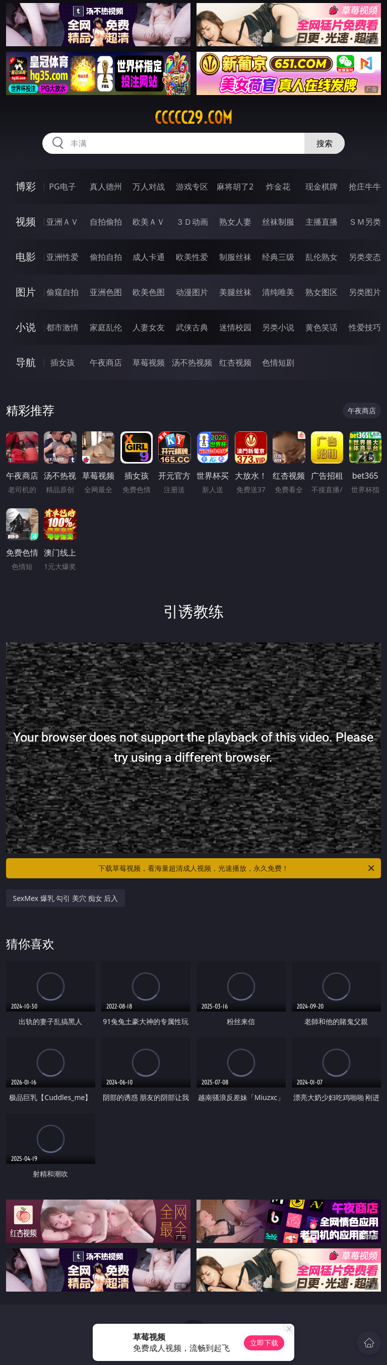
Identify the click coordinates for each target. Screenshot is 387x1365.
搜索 (324, 143)
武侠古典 (192, 327)
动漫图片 (192, 292)
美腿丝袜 (235, 292)
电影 (26, 256)
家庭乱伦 (106, 327)
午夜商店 (106, 362)
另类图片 (365, 292)
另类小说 (278, 327)
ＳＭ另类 (365, 221)
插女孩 (62, 362)
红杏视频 (235, 362)
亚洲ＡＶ (62, 221)
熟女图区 (321, 292)
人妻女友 (149, 327)
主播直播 (321, 221)
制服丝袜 (235, 256)
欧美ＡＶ (149, 221)
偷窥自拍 (62, 292)
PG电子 (62, 186)
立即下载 (264, 1342)
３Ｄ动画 (192, 221)
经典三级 (278, 256)
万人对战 (149, 186)
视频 (26, 221)
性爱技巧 (365, 327)
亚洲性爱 (62, 256)
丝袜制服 (278, 221)
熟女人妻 (235, 221)
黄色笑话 (321, 327)
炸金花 (278, 186)
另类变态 (365, 256)
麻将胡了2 (235, 186)
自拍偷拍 (106, 221)
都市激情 (62, 327)
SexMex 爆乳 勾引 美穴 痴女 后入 (65, 898)
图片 (26, 292)
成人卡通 (149, 256)
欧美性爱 (192, 256)
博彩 (26, 186)
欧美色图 (149, 292)
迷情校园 (235, 327)
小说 (26, 327)
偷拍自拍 (106, 256)
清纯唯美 (278, 292)
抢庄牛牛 (365, 186)
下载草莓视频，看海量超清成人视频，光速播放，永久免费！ (237, 868)
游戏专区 (192, 186)
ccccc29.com (193, 118)
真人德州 (106, 186)
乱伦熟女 (321, 256)
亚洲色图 (106, 292)
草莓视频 (149, 362)
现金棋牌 (321, 186)
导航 (26, 362)
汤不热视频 (192, 362)
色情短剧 (278, 362)
